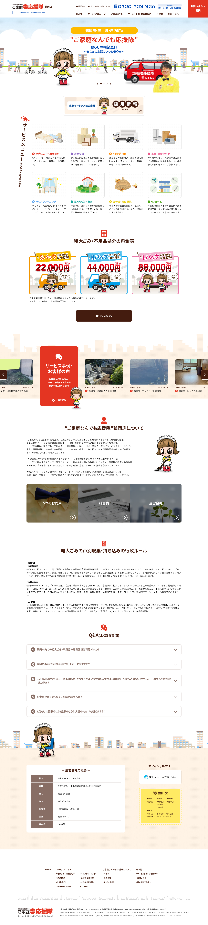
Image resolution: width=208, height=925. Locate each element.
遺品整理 (61, 878)
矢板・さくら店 (154, 816)
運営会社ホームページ (157, 909)
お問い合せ (141, 878)
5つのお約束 (109, 882)
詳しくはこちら (104, 315)
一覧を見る (59, 400)
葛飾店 (171, 801)
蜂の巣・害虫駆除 (88, 882)
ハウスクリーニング (88, 873)
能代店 (150, 801)
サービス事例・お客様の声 (147, 873)
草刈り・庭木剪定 (87, 878)
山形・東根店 (161, 806)
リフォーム (84, 886)
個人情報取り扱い (144, 882)
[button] (97, 84)
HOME (48, 869)
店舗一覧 (172, 13)
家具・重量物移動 (64, 886)
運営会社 (81, 6)
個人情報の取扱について (99, 6)
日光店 (150, 813)
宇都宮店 (167, 816)
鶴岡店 (161, 801)
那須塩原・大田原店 (165, 813)
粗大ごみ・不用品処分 (66, 873)
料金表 (106, 873)
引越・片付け (62, 882)
